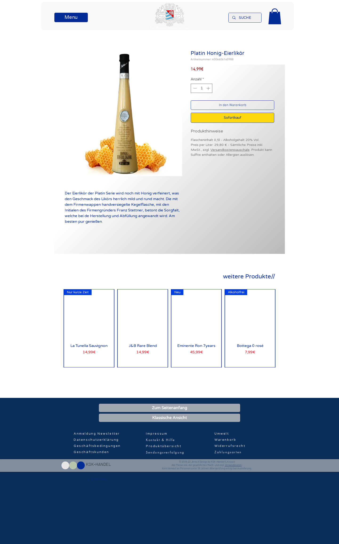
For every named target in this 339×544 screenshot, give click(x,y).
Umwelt (221, 434)
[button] (71, 17)
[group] (169, 328)
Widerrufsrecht (229, 446)
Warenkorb (225, 440)
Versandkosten (233, 464)
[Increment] (209, 88)
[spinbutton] (202, 88)
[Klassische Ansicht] (169, 418)
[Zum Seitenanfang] (169, 408)
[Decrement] (194, 88)
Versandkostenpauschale (230, 150)
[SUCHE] (244, 17)
